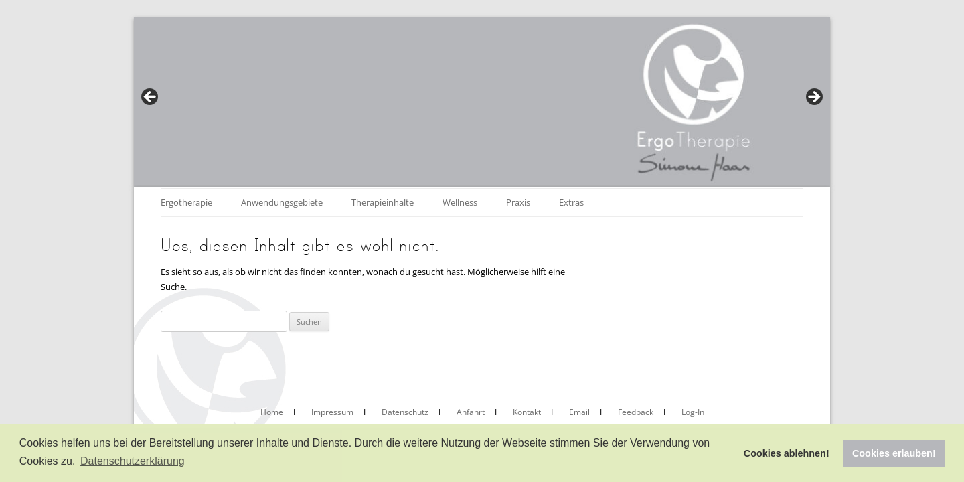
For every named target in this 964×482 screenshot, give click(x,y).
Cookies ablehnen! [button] (786, 453)
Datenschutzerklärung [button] (132, 461)
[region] (482, 101)
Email (579, 412)
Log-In (692, 412)
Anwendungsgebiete (282, 202)
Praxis (518, 202)
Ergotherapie (186, 202)
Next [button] (813, 98)
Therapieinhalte (382, 202)
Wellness (460, 202)
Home (271, 412)
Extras (571, 202)
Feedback (635, 412)
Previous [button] (151, 98)
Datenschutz (405, 412)
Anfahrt (471, 412)
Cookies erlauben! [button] (894, 453)
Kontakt (527, 412)
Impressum (332, 412)
